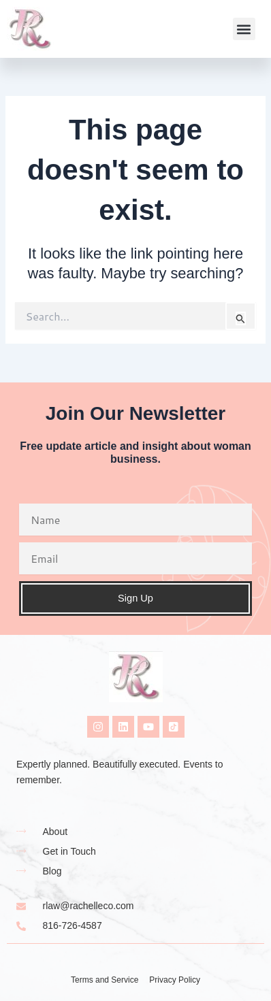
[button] (244, 29)
